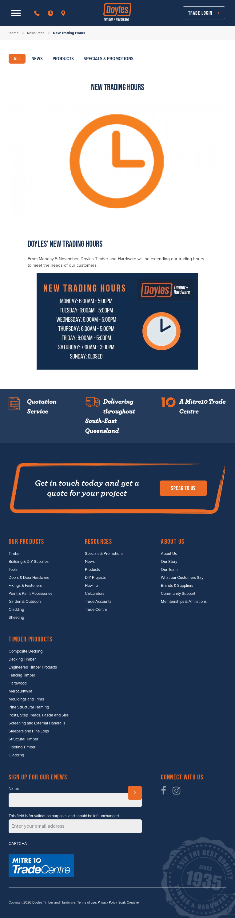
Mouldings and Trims (26, 699)
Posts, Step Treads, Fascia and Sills (39, 715)
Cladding (16, 609)
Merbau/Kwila (20, 691)
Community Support (178, 593)
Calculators (94, 593)
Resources (36, 33)
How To (91, 585)
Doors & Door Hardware (29, 577)
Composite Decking (25, 651)
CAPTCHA (18, 843)
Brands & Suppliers (177, 585)
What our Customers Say (182, 577)
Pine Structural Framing (29, 707)
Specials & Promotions (104, 553)
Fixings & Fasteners (25, 585)
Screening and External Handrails (37, 723)
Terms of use (86, 902)
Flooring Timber (22, 747)
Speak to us (183, 488)
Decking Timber (22, 659)
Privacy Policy (107, 902)
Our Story (169, 561)
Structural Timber (23, 739)
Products (92, 569)
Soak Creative (128, 902)
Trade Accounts (98, 601)
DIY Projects (95, 577)
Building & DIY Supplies (29, 561)
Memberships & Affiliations (184, 601)
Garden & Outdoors (25, 601)
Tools (13, 569)
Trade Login (200, 13)
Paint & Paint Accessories (30, 593)
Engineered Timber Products (33, 667)
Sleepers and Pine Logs (29, 731)
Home (14, 33)
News (90, 561)
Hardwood (17, 683)
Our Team (169, 569)
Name (14, 788)
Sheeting (16, 617)
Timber (15, 553)
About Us (169, 553)
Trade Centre (96, 609)
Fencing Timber (22, 675)
